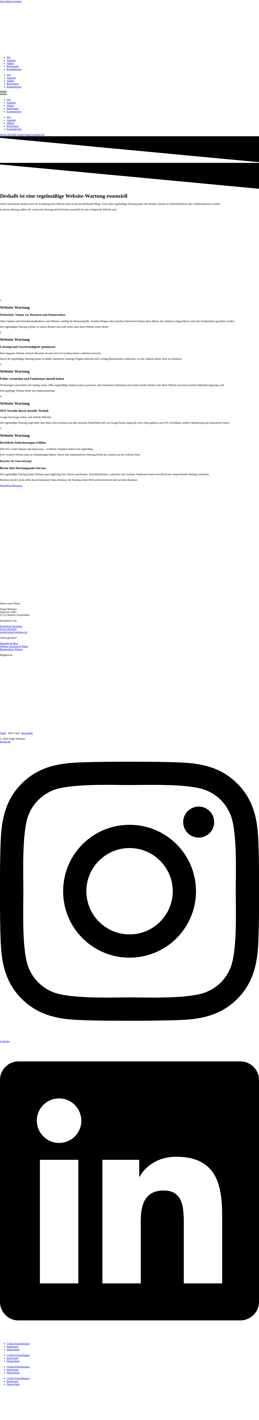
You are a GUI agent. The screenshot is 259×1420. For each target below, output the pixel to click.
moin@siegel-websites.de (30, 134)
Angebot (11, 60)
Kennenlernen (14, 69)
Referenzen (13, 66)
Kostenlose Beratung (11, 626)
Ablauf (10, 63)
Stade (3, 733)
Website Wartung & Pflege (14, 646)
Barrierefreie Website (11, 649)
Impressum (12, 1346)
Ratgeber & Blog (9, 643)
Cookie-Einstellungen (18, 1343)
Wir (9, 57)
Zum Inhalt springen (11, 1)
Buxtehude (27, 733)
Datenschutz (13, 1349)
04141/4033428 (8, 134)
